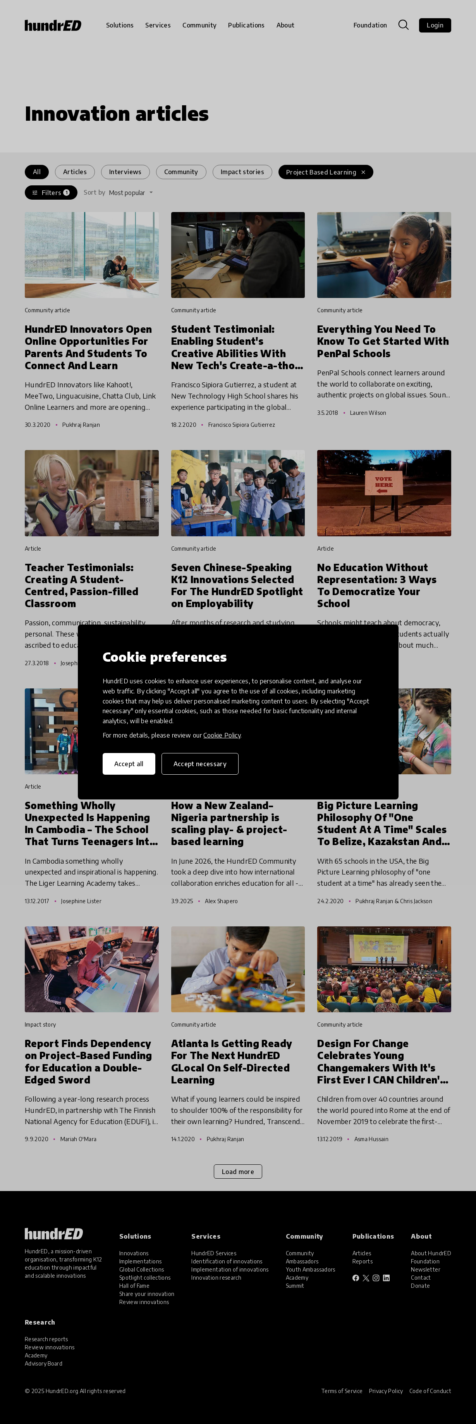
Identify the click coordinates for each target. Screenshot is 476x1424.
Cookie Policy (222, 735)
